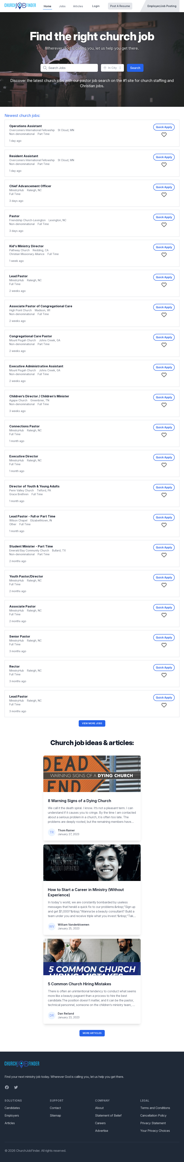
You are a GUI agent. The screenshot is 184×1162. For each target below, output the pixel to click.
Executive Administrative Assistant (36, 366)
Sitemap (55, 1115)
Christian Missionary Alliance (26, 254)
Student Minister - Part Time (31, 546)
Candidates (12, 1108)
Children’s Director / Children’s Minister (39, 396)
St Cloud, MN (66, 130)
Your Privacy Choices (155, 1131)
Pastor (14, 216)
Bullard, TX (59, 550)
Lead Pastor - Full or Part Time (32, 516)
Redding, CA (40, 250)
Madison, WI (42, 310)
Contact (55, 1108)
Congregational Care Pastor (30, 336)
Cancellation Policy (153, 1115)
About (99, 1108)
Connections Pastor (24, 426)
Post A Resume (120, 6)
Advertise (101, 1131)
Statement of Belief (108, 1115)
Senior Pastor (19, 636)
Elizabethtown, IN (41, 520)
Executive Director (23, 456)
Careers (100, 1123)
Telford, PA (44, 490)
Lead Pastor (18, 276)
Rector (14, 666)
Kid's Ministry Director (26, 246)
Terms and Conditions (155, 1108)
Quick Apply (164, 127)
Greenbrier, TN (39, 400)
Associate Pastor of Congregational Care (40, 306)
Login (96, 6)
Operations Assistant (25, 126)
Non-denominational (22, 133)
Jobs (62, 6)
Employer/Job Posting (162, 6)
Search (135, 68)
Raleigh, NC (34, 190)
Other (12, 524)
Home (47, 6)
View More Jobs (92, 723)
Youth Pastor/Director (26, 576)
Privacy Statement (153, 1123)
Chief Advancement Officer (30, 186)
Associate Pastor (22, 606)
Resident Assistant (23, 156)
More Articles (92, 1033)
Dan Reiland (66, 1013)
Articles (78, 6)
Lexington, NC (57, 220)
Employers (12, 1115)
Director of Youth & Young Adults (34, 486)
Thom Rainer (66, 830)
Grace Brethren (19, 494)
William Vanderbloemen (73, 924)
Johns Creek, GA (49, 340)
